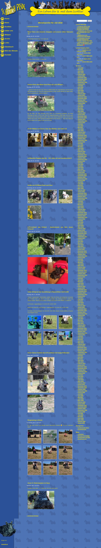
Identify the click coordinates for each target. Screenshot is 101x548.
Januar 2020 (81, 191)
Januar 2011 (81, 365)
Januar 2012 (81, 346)
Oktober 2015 (81, 273)
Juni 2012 (80, 337)
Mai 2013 (80, 320)
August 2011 (81, 354)
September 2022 (82, 140)
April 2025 (81, 90)
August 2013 (81, 315)
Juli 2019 (80, 201)
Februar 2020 (81, 190)
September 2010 (82, 371)
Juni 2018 (80, 222)
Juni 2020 (80, 183)
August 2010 (81, 373)
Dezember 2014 (82, 289)
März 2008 (81, 419)
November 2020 (82, 175)
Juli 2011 (80, 355)
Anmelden (81, 434)
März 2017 (81, 246)
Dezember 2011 (82, 347)
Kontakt (8, 55)
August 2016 (81, 257)
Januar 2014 (81, 307)
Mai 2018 (80, 223)
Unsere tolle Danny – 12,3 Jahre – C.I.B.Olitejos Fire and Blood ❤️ (84, 44)
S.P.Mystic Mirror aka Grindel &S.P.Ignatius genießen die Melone (83, 28)
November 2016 (82, 252)
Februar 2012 (81, 344)
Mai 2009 (80, 397)
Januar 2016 (81, 268)
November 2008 (82, 407)
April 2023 (81, 129)
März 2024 (81, 111)
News (7, 23)
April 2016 (81, 264)
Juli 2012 (80, 336)
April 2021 (81, 167)
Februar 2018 (81, 228)
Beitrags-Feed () (83, 436)
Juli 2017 (80, 239)
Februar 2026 (81, 74)
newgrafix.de (4, 544)
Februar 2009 (81, 402)
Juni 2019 (80, 203)
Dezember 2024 (82, 96)
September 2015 (82, 275)
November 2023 (82, 117)
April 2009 (81, 399)
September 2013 (82, 313)
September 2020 (82, 178)
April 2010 (81, 379)
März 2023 (81, 130)
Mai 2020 (80, 185)
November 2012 (82, 329)
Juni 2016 (80, 260)
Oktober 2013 (81, 312)
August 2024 (81, 103)
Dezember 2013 (82, 309)
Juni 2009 (80, 395)
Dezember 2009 (82, 386)
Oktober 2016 (81, 254)
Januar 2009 (81, 403)
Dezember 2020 (82, 174)
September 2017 (82, 236)
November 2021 (82, 156)
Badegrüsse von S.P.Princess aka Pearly (83, 35)
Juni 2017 (80, 241)
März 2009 (81, 400)
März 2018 (81, 227)
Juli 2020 (80, 182)
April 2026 (81, 71)
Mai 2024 (80, 108)
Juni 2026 (80, 68)
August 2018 (81, 219)
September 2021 (82, 159)
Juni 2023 (80, 125)
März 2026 (81, 72)
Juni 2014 (80, 299)
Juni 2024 (80, 106)
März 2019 (81, 207)
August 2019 (81, 199)
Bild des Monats (11, 51)
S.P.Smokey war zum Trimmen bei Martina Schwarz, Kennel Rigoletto (84, 39)
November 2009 (82, 387)
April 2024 (81, 109)
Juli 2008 (80, 413)
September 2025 (82, 82)
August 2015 (81, 276)
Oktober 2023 (81, 119)
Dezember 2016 (82, 251)
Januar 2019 (81, 211)
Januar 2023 (81, 133)
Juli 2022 (80, 143)
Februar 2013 (81, 325)
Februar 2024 (81, 113)
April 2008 (81, 418)
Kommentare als (84, 437)
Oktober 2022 (81, 138)
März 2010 (81, 381)
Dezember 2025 (82, 77)
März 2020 (81, 188)
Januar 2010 (81, 384)
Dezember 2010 (82, 366)
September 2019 (82, 198)
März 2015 (81, 284)
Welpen (8, 35)
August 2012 (81, 334)
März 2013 (81, 323)
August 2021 (81, 161)
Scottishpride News (83, 427)
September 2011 (82, 352)
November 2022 (82, 137)
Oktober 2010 (81, 370)
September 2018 (82, 217)
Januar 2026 (81, 76)
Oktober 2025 (81, 80)
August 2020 (81, 180)
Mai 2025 (80, 88)
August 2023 (81, 122)
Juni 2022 (80, 145)
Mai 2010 (80, 378)
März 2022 (81, 150)
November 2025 (82, 79)
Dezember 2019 (82, 193)
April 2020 (81, 186)
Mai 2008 (80, 416)
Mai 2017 (80, 243)
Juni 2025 (80, 87)
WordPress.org (82, 439)
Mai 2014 (80, 301)
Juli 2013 (80, 317)
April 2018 (81, 225)
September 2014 (82, 294)
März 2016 (81, 265)
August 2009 (81, 392)
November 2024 (82, 98)
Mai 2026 (80, 69)
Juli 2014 (80, 297)
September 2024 (82, 101)
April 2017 (81, 244)
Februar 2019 (81, 209)
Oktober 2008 (81, 408)
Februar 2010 (81, 382)
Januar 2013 (81, 326)
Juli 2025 (80, 85)
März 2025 (81, 92)
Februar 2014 (81, 305)
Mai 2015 (80, 281)
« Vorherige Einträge (32, 26)
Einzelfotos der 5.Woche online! (84, 50)
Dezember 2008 (82, 405)
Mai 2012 (80, 339)
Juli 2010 (80, 374)
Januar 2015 (81, 288)
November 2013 (82, 310)
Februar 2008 (81, 421)
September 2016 (82, 256)
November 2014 (82, 291)
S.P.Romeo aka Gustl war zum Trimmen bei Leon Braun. (84, 32)
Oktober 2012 (81, 331)
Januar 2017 (81, 249)
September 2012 (82, 333)
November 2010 (82, 368)
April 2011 (81, 360)
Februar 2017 (81, 248)
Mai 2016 (80, 262)
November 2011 (82, 349)
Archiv (7, 39)
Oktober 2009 (81, 389)
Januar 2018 (81, 230)
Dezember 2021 (82, 154)
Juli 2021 (80, 162)
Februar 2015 (81, 286)
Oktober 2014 (81, 293)
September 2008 (82, 410)
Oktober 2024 (81, 100)
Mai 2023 (80, 127)
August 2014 (81, 296)
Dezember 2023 (82, 116)
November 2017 (82, 233)
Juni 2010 (80, 376)
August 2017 (81, 238)
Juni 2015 (80, 280)
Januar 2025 (81, 95)
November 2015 (82, 272)
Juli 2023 (80, 124)
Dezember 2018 (82, 212)
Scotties (8, 27)
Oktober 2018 (81, 215)
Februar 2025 (81, 93)
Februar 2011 (81, 363)
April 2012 (81, 341)
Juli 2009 (80, 394)
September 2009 (82, 391)
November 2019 (82, 194)
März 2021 (81, 169)
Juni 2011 (80, 357)
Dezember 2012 (82, 328)
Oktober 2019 (81, 196)
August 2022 (81, 141)
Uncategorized (82, 429)
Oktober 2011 (81, 350)
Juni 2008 (80, 415)
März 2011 (81, 362)
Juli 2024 (80, 105)
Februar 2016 (81, 267)
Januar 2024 (81, 114)
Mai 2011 (80, 358)
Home (7, 19)
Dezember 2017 (82, 231)
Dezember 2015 (82, 270)
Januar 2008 (81, 423)
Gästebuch (9, 47)
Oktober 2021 (81, 158)
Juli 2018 (80, 220)
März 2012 (81, 342)
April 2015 (81, 283)
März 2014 (81, 304)
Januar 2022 (81, 153)
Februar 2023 (81, 132)
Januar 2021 (81, 172)
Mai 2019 (80, 204)
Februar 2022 (81, 151)
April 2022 (81, 148)
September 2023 (82, 121)
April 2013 (81, 321)
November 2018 (82, 214)
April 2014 (81, 302)
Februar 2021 (81, 170)
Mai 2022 (80, 146)
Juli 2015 (80, 278)
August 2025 (81, 84)
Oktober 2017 (81, 235)
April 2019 (81, 206)
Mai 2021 (80, 166)
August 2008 (81, 411)
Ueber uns (9, 31)
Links (7, 43)
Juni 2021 (80, 164)
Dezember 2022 (82, 135)
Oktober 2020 (81, 177)
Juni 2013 (80, 318)
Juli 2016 (80, 259)
